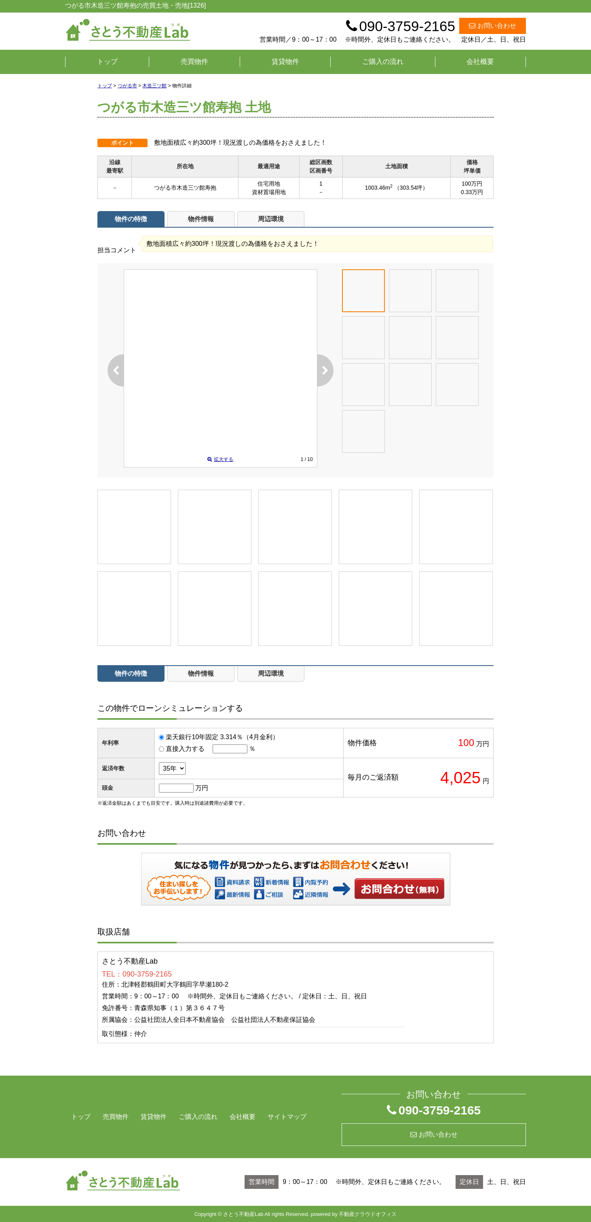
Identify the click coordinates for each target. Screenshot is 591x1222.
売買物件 (194, 62)
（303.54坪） (411, 187)
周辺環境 (271, 219)
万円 (201, 787)
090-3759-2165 (434, 1110)
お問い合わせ (492, 25)
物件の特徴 (131, 219)
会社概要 (480, 62)
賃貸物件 (285, 62)
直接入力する (185, 748)
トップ (107, 62)
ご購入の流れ (382, 62)
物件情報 (201, 219)
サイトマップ (287, 1116)
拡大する (220, 459)
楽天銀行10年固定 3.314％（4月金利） (222, 737)
